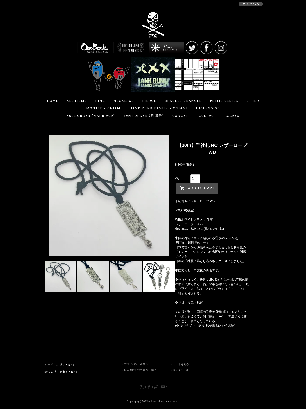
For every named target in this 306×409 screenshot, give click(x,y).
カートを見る (181, 364)
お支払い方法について (59, 365)
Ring (100, 101)
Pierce (149, 101)
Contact (207, 116)
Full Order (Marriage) (91, 116)
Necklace (123, 101)
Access (232, 116)
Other (253, 101)
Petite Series (224, 101)
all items (77, 101)
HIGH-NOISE (208, 108)
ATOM (184, 370)
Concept (181, 116)
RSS (175, 370)
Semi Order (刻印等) (143, 116)
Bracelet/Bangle (183, 101)
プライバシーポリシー (137, 364)
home (52, 101)
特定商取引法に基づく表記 (140, 370)
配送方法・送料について (61, 372)
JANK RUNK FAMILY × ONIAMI (159, 108)
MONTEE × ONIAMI (104, 108)
